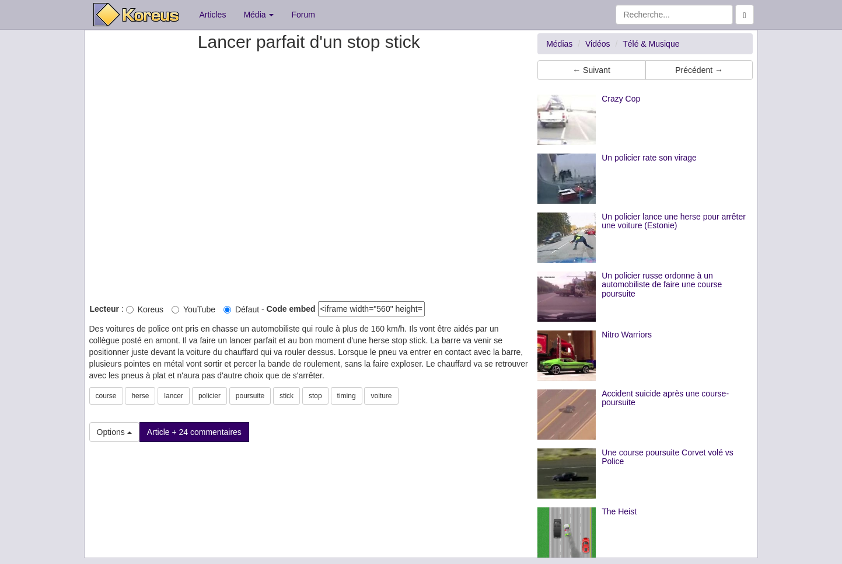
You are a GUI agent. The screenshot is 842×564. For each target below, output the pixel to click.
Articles (213, 14)
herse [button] (140, 396)
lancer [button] (173, 396)
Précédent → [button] (699, 70)
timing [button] (346, 396)
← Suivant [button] (591, 70)
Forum (303, 14)
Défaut (241, 309)
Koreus (144, 309)
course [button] (106, 396)
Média (258, 14)
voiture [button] (381, 396)
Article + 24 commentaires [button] (194, 432)
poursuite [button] (250, 396)
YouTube (193, 309)
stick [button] (286, 396)
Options (114, 432)
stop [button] (315, 396)
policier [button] (209, 396)
